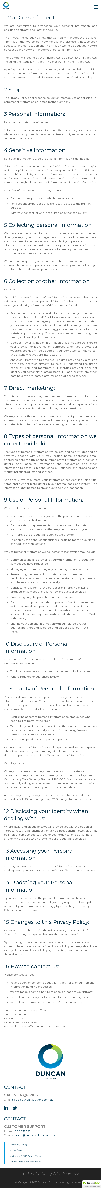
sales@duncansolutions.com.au (32, 1099)
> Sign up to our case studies (25, 1161)
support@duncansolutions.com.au (34, 1135)
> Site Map (15, 1150)
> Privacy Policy (18, 1144)
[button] (91, 1184)
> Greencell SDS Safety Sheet (25, 1156)
